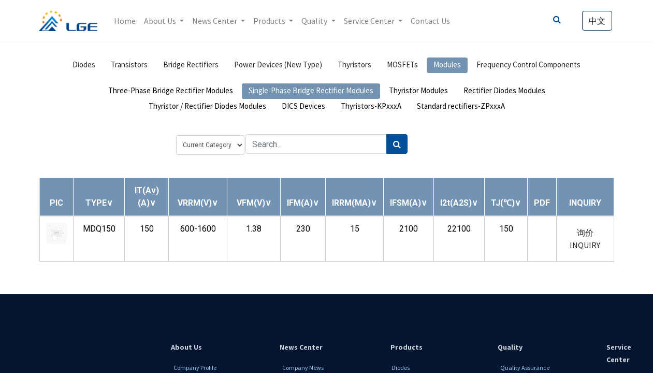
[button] (99, 203)
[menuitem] (125, 20)
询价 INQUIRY (585, 238)
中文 (597, 21)
